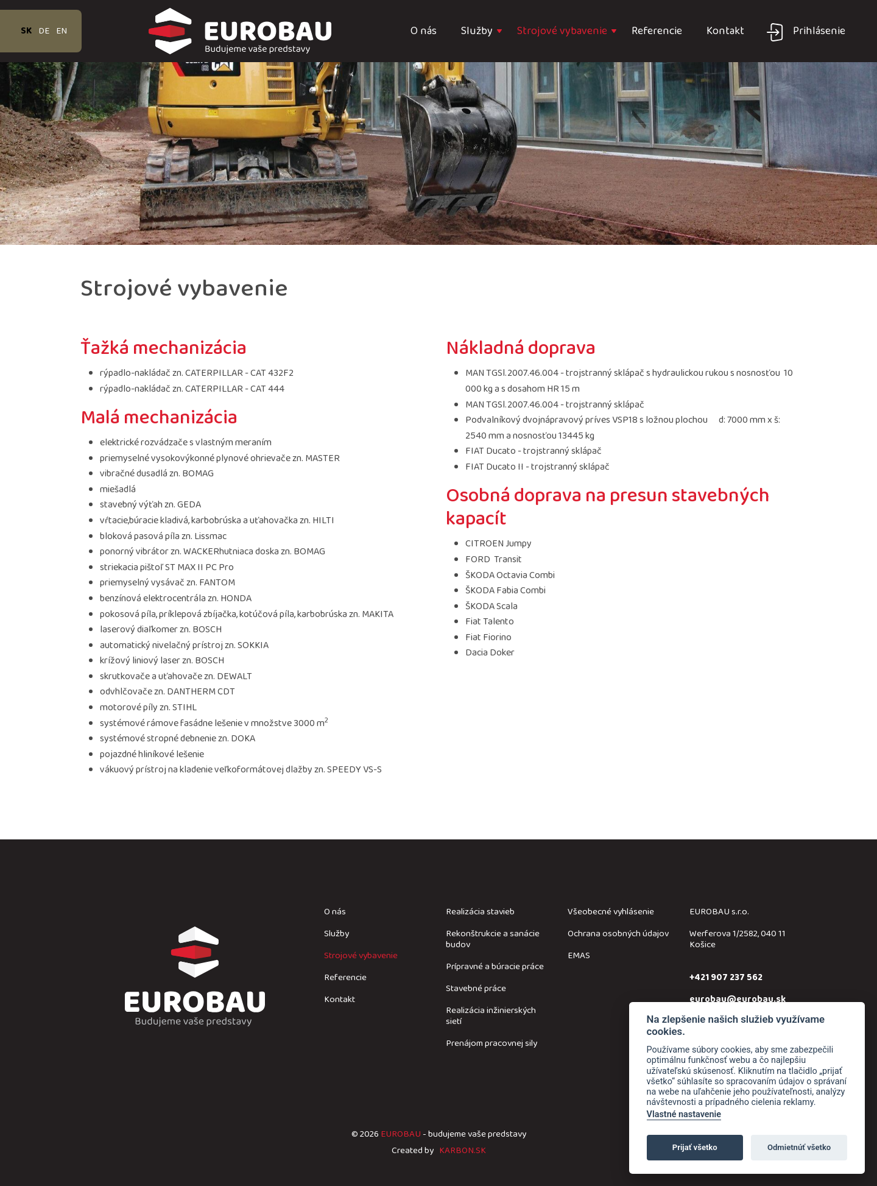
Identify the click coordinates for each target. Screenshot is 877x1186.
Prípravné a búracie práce (495, 966)
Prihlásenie (819, 31)
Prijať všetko (694, 1147)
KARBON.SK (462, 1150)
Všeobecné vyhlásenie (611, 912)
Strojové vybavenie (562, 31)
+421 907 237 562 (726, 977)
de (43, 31)
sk (26, 31)
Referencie (657, 31)
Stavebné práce (476, 988)
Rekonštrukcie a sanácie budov (493, 939)
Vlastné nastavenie (684, 1114)
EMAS (579, 955)
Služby (477, 31)
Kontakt (725, 31)
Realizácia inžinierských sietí (491, 1016)
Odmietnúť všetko (799, 1147)
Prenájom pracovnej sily (491, 1043)
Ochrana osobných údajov (618, 934)
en (61, 31)
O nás (423, 31)
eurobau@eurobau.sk (737, 999)
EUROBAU (401, 1134)
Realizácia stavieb (480, 912)
